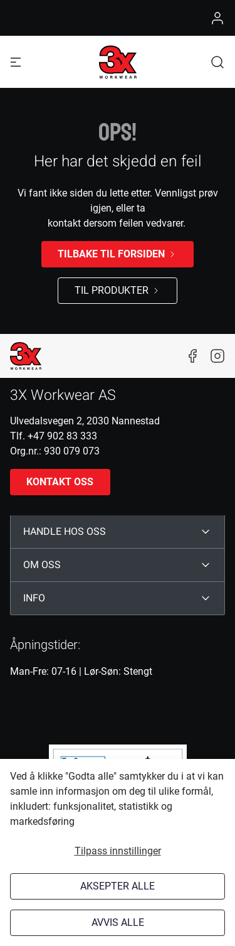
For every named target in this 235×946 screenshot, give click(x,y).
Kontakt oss (59, 482)
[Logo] (118, 62)
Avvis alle (117, 922)
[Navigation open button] (15, 62)
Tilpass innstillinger (118, 851)
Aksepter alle (117, 886)
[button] (217, 62)
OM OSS (42, 564)
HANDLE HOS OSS (64, 531)
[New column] (25, 356)
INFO (34, 598)
